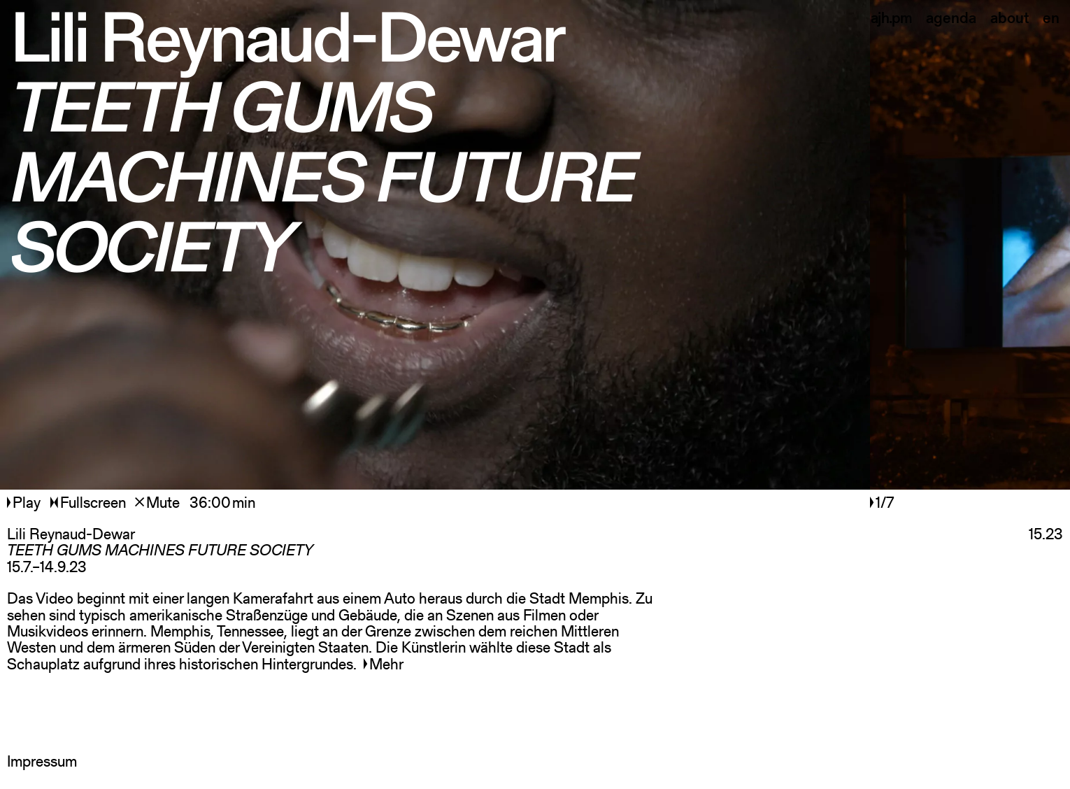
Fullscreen (88, 502)
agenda (951, 18)
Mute (157, 502)
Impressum (42, 761)
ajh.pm (891, 18)
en (1051, 18)
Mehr (384, 664)
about (1009, 18)
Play (25, 502)
